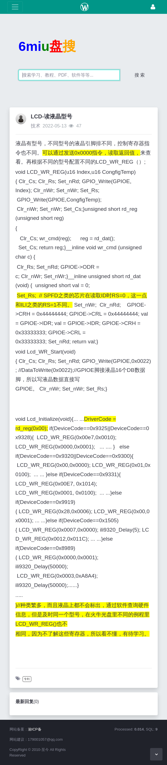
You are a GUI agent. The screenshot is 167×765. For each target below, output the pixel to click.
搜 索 (140, 75)
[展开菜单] (15, 6)
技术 (35, 126)
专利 (27, 679)
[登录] (153, 7)
